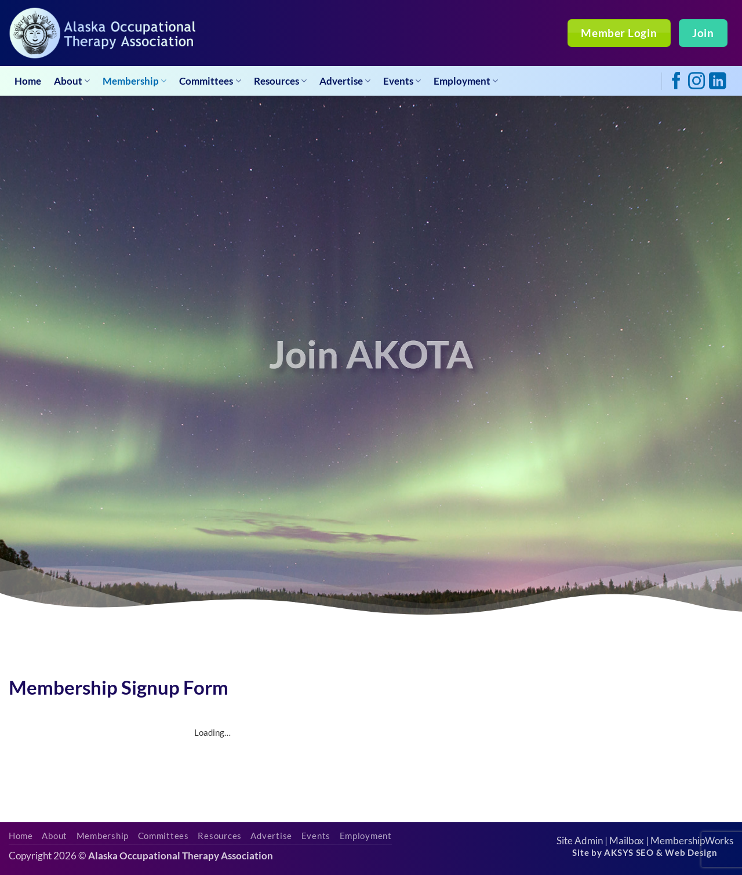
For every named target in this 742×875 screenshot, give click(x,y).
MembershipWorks (691, 840)
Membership (134, 81)
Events (402, 81)
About (72, 81)
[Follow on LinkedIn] (717, 82)
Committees (210, 81)
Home (27, 81)
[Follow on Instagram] (696, 82)
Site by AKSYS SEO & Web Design (644, 853)
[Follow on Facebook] (676, 82)
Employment (466, 81)
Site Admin (579, 840)
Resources (280, 81)
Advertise (344, 81)
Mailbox (626, 840)
